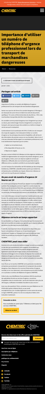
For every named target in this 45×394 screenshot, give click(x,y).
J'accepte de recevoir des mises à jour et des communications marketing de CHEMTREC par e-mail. (22, 343)
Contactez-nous (6, 355)
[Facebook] (6, 95)
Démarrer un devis (11, 310)
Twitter (6, 378)
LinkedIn (7, 371)
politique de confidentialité (10, 358)
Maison (4, 69)
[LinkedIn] (26, 95)
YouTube (7, 381)
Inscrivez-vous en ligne (8, 348)
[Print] (4, 101)
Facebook (7, 374)
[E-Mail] (35, 95)
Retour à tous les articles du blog (17, 81)
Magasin (4, 365)
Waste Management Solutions (27, 2)
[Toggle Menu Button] (42, 10)
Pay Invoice (5, 362)
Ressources (12, 69)
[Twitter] (16, 95)
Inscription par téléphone (9, 352)
